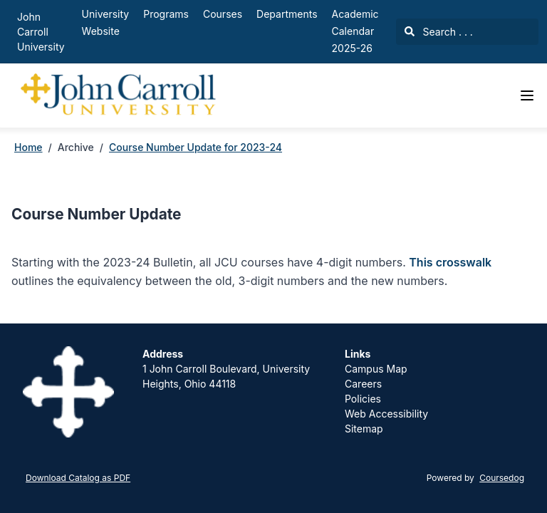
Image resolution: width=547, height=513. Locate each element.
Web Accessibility (386, 414)
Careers (363, 384)
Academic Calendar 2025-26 (355, 31)
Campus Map (376, 369)
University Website (106, 22)
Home (28, 147)
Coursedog (501, 477)
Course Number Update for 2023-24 (195, 147)
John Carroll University (41, 32)
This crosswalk (450, 262)
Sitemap (364, 429)
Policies (363, 399)
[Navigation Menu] (527, 95)
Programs (166, 14)
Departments (286, 14)
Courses (222, 14)
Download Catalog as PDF (78, 477)
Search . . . (439, 32)
